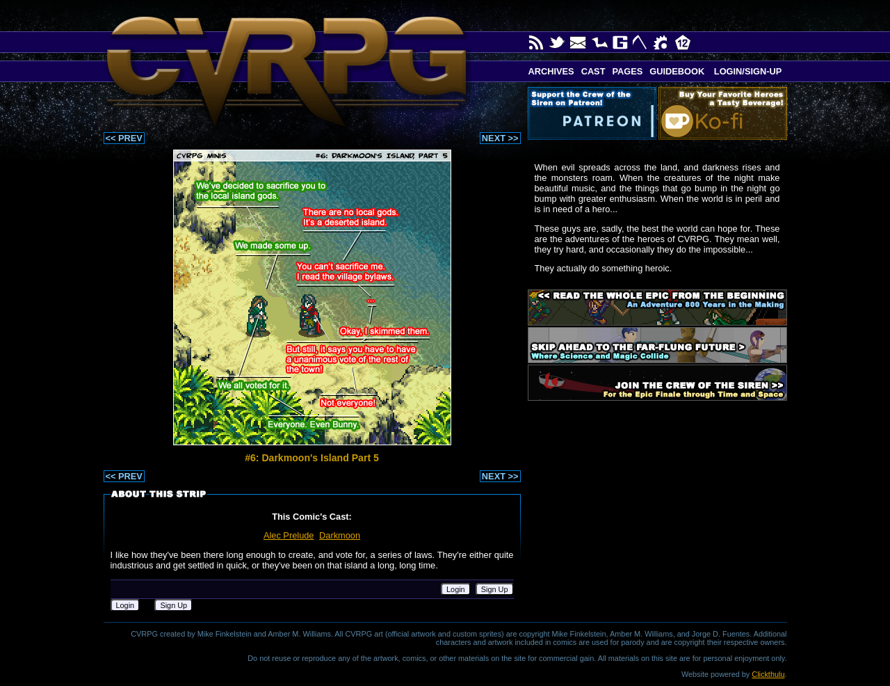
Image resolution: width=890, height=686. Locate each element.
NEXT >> (500, 138)
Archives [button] (551, 71)
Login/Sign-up (746, 71)
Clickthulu (768, 674)
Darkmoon (339, 535)
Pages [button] (627, 71)
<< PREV (124, 138)
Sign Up (494, 589)
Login (455, 589)
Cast (593, 71)
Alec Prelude (289, 535)
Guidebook (676, 71)
